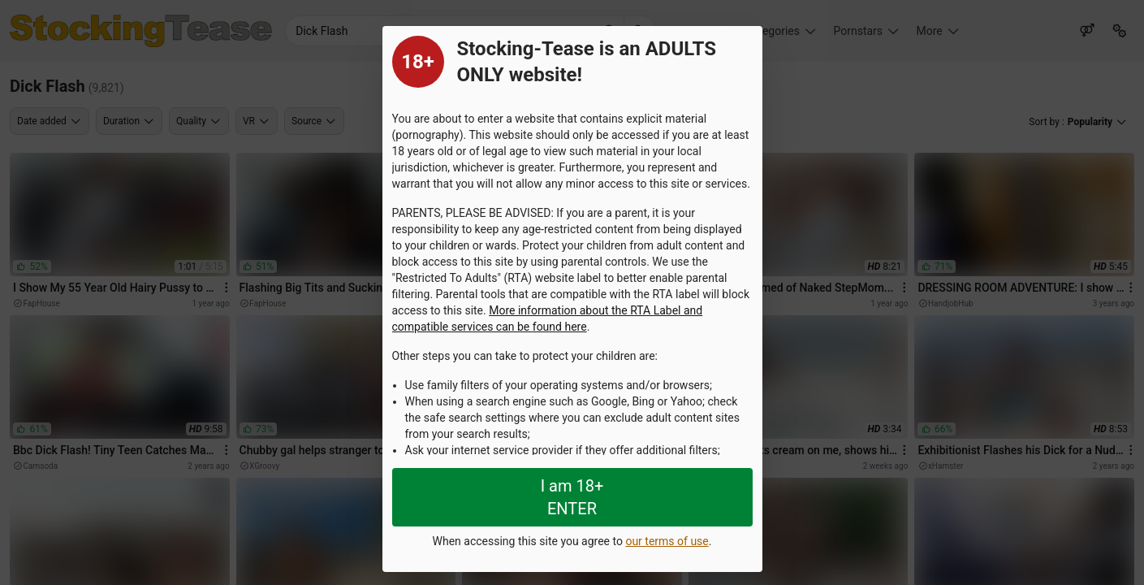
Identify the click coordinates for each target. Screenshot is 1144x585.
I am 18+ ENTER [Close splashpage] (572, 497)
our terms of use (666, 541)
